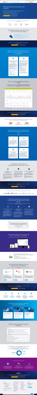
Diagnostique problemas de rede (10, 84)
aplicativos (21, 64)
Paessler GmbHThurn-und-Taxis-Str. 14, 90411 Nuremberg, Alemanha (30, 383)
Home (3, 3)
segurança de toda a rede (24, 71)
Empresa (26, 0)
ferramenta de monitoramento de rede (23, 143)
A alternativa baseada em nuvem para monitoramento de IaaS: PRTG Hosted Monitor (22, 37)
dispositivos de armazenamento (12, 143)
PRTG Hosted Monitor (24, 203)
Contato (28, 0)
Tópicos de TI (5, 3)
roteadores (14, 70)
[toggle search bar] (33, 2)
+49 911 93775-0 (29, 386)
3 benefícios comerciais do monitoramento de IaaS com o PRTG (20, 36)
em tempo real (13, 85)
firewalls (12, 70)
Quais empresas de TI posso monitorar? (12, 339)
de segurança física (13, 74)
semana (9, 69)
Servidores (10, 70)
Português (33, 0)
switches (16, 70)
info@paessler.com (29, 385)
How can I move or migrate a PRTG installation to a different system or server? (18, 314)
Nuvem (6, 3)
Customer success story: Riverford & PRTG (8, 316)
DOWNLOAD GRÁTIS (6, 15)
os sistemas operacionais (24, 68)
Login (30, 0)
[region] (18, 394)
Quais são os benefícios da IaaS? (11, 336)
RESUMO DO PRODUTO (14, 15)
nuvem (22, 63)
